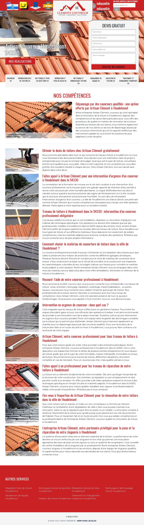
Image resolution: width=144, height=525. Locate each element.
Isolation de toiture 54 (110, 79)
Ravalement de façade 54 (96, 79)
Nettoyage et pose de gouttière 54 (42, 79)
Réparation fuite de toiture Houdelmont (18, 489)
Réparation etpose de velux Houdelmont (85, 489)
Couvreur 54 (10, 79)
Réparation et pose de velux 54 (60, 79)
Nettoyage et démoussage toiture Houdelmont (119, 489)
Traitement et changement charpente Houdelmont (86, 497)
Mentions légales (86, 521)
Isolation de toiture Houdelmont (55, 498)
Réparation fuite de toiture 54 (24, 79)
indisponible (103, 3)
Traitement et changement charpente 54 (128, 81)
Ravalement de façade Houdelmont (16, 497)
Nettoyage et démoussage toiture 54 (78, 81)
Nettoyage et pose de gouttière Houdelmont (55, 489)
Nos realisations (20, 61)
